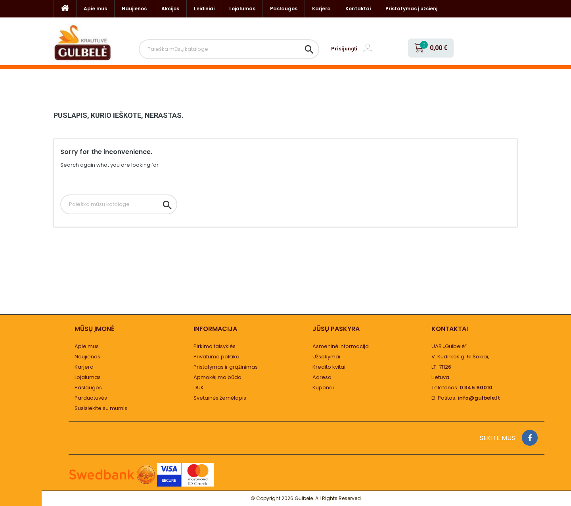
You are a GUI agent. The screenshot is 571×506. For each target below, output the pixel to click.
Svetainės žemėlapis (220, 398)
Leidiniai (204, 8)
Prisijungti (344, 49)
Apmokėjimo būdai (218, 377)
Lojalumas (242, 8)
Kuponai (323, 387)
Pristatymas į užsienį (411, 8)
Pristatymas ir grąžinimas (226, 367)
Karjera (321, 8)
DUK (199, 387)
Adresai (322, 377)
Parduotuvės (91, 398)
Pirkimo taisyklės (215, 346)
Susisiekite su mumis (101, 408)
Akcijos (170, 8)
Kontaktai (358, 8)
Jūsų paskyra (336, 328)
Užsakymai (326, 356)
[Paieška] (229, 49)
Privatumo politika (217, 356)
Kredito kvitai (328, 367)
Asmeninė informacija (340, 346)
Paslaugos (283, 8)
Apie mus (95, 8)
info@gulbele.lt (479, 398)
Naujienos (134, 8)
